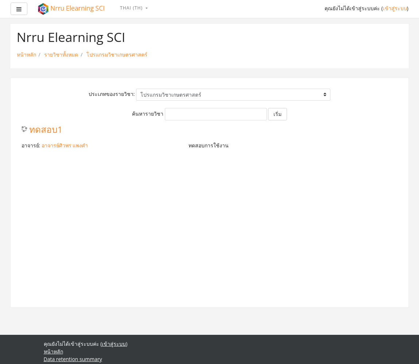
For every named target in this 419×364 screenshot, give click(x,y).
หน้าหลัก (26, 54)
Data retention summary (73, 359)
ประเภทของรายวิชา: (112, 93)
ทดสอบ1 (46, 130)
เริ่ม (277, 114)
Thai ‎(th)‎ (132, 8)
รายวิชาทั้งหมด (61, 54)
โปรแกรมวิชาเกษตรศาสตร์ (116, 54)
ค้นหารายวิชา (147, 113)
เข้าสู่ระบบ (395, 8)
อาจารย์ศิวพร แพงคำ (65, 145)
